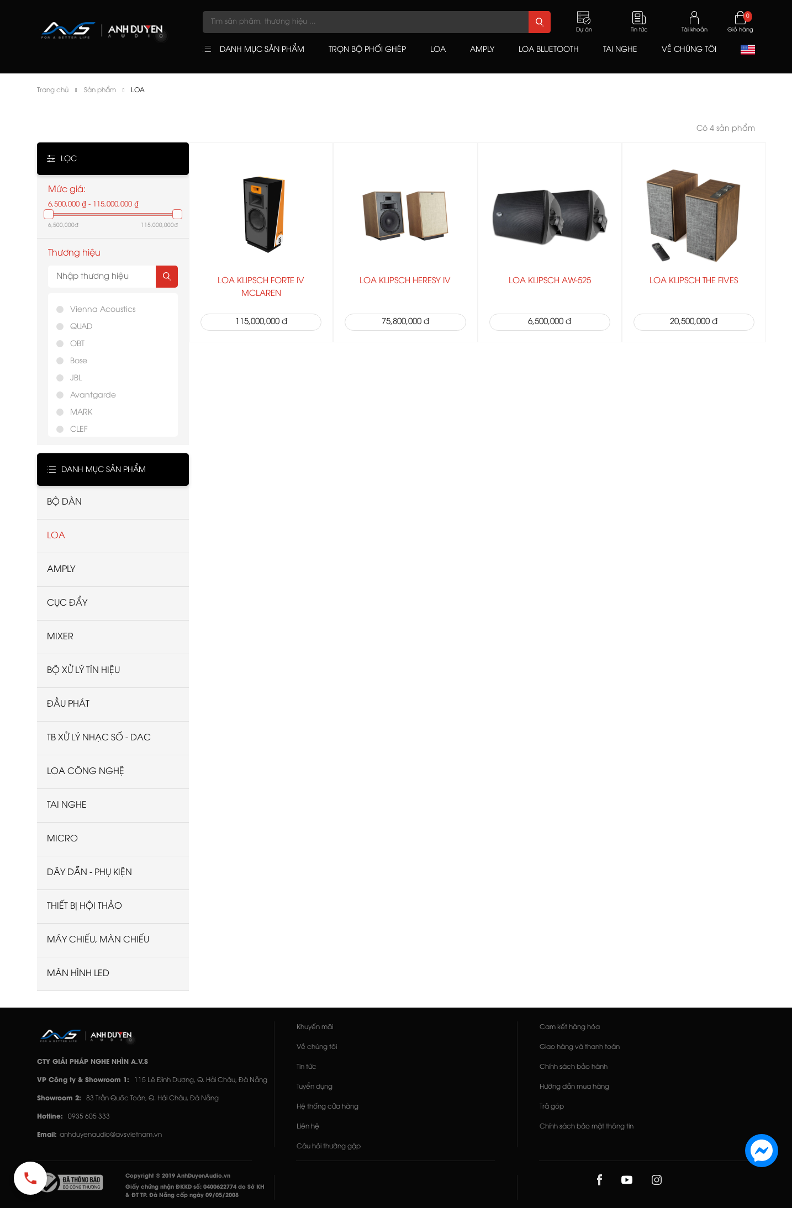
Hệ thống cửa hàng (327, 1107)
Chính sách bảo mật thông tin (586, 1127)
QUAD (81, 327)
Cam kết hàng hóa (570, 1027)
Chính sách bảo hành (574, 1067)
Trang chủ (52, 90)
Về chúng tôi (317, 1047)
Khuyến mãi (315, 1027)
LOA (138, 90)
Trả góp (552, 1107)
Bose (78, 361)
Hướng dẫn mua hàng (574, 1087)
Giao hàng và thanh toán (580, 1047)
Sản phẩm (100, 90)
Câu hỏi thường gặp (329, 1146)
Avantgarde (93, 395)
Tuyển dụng (314, 1087)
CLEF (79, 429)
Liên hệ (308, 1127)
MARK (81, 412)
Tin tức (306, 1067)
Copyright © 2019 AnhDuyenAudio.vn (177, 1176)
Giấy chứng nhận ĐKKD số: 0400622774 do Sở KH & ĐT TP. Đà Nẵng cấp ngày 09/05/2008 (195, 1191)
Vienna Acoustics (102, 310)
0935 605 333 (89, 1117)
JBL (76, 378)
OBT (77, 344)
